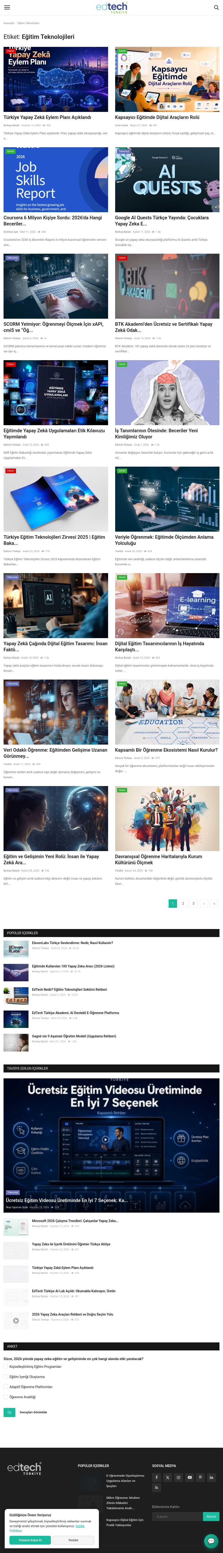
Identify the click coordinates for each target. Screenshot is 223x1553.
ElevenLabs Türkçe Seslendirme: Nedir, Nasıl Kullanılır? (72, 943)
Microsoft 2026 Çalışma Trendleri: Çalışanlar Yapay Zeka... (75, 1215)
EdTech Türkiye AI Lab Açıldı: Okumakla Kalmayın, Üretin (74, 1285)
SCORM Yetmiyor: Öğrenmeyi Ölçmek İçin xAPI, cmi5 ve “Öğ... (53, 327)
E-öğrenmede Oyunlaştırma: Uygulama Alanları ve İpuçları (125, 1475)
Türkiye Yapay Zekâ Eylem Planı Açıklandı (47, 117)
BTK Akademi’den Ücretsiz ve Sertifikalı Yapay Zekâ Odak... (164, 327)
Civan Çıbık (121, 125)
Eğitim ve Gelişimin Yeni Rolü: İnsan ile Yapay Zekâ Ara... (51, 859)
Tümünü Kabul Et (30, 1540)
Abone (211, 1510)
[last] (214, 903)
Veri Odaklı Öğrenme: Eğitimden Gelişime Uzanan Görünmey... (55, 753)
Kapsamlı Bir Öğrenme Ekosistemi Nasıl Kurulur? (166, 750)
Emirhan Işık (11, 231)
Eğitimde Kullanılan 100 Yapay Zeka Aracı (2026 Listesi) (73, 966)
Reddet (73, 1540)
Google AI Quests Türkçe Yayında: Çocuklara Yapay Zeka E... (162, 221)
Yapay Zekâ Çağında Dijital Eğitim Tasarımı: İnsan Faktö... (56, 646)
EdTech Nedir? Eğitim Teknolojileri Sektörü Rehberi (69, 989)
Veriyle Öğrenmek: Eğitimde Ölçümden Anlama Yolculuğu (164, 540)
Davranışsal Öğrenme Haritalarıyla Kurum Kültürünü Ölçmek (158, 859)
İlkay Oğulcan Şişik (17, 1201)
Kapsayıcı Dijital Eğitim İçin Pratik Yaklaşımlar (124, 1516)
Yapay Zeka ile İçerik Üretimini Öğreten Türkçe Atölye (71, 1238)
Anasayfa (9, 23)
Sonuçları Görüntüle (33, 1406)
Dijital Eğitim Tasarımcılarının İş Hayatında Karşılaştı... (159, 646)
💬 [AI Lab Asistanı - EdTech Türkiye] (211, 1541)
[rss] (156, 1481)
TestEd (119, 551)
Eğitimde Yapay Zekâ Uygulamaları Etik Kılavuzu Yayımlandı (54, 434)
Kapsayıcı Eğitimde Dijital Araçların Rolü (157, 117)
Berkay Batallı (12, 125)
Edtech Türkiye (12, 338)
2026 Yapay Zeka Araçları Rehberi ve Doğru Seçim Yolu (72, 1308)
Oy (9, 1406)
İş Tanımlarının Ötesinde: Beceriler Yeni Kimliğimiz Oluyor (156, 434)
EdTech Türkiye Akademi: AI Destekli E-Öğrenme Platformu (75, 1013)
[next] (204, 903)
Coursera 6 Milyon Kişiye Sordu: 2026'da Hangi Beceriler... (53, 221)
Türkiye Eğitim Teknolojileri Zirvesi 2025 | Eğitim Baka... (54, 540)
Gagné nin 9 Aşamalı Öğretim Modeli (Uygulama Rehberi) (74, 1036)
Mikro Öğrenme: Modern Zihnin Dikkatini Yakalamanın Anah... (123, 1497)
